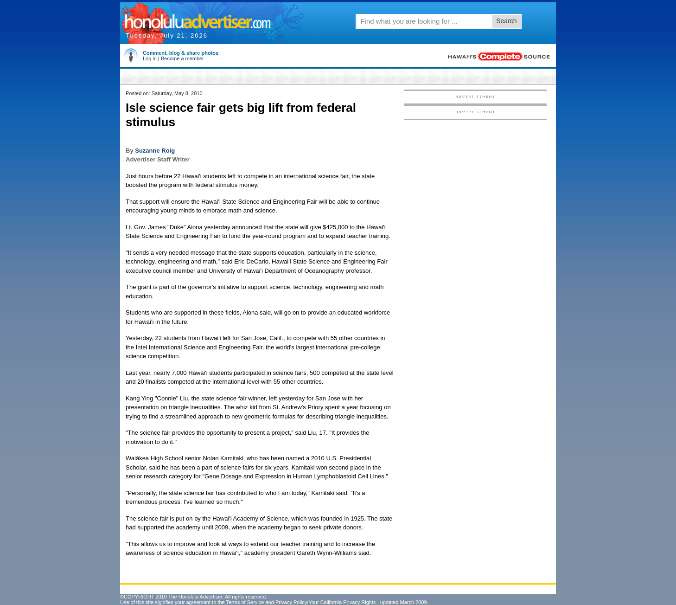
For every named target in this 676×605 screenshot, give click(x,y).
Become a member (182, 58)
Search (506, 21)
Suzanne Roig (155, 150)
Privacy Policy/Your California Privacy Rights (325, 602)
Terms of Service (245, 602)
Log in (150, 58)
